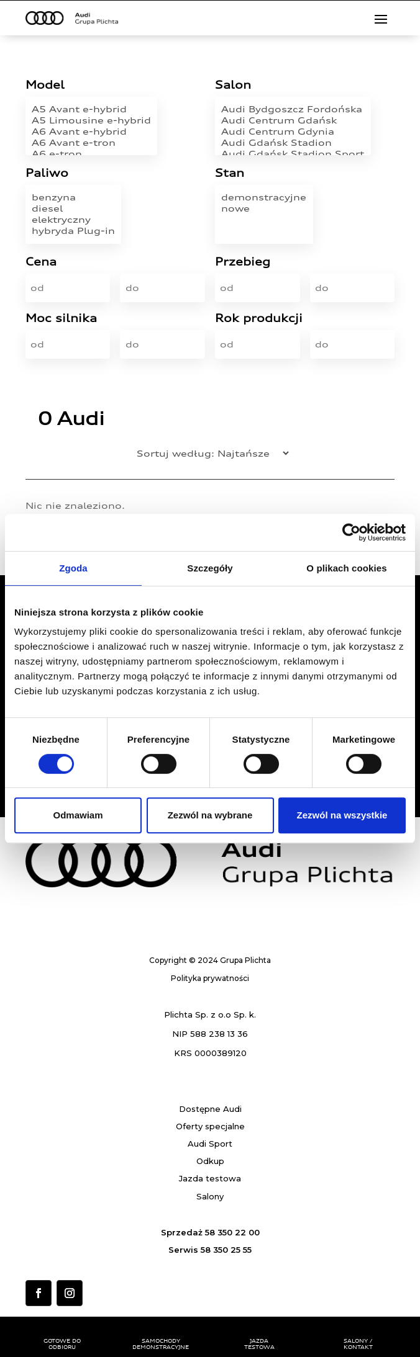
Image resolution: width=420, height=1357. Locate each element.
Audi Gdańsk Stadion (292, 142)
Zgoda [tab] (73, 568)
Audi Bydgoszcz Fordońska (292, 109)
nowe (264, 208)
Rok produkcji (259, 318)
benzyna (73, 197)
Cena (41, 262)
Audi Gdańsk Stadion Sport (292, 153)
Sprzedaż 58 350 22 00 (210, 1232)
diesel (73, 208)
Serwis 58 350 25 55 (210, 1250)
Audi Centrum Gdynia (292, 131)
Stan (229, 173)
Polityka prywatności (210, 978)
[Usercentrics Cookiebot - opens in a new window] (351, 532)
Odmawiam (78, 815)
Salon (233, 85)
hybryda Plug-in (73, 230)
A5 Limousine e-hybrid (91, 120)
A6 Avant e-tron (91, 142)
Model (45, 85)
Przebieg (242, 262)
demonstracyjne (264, 197)
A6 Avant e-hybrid (91, 131)
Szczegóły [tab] (209, 568)
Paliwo (46, 173)
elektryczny (73, 219)
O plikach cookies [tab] (346, 568)
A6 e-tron (91, 153)
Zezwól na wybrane (210, 815)
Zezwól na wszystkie (342, 815)
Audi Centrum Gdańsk (292, 120)
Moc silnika (61, 318)
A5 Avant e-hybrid (91, 109)
